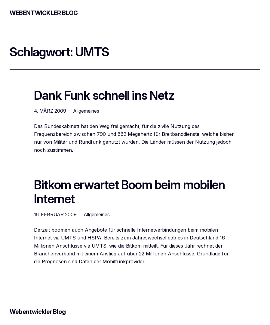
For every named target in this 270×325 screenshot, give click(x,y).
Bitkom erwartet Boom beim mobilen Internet (129, 192)
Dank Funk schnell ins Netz (104, 96)
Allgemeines (86, 111)
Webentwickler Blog (44, 13)
